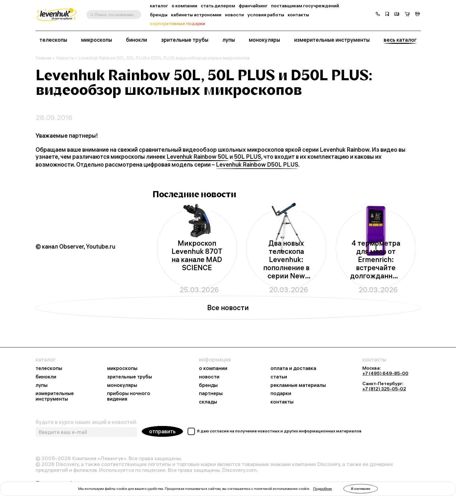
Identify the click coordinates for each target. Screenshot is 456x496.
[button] (378, 14)
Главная (43, 58)
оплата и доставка (293, 368)
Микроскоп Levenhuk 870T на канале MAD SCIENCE (197, 255)
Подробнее (322, 488)
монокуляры (264, 40)
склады (208, 402)
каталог (159, 5)
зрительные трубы (184, 40)
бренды (158, 15)
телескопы (53, 40)
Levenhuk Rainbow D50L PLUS (257, 164)
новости (234, 15)
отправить (162, 431)
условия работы (265, 15)
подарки (280, 393)
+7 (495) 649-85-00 (385, 373)
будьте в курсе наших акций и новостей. (86, 422)
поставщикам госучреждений (305, 5)
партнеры (211, 393)
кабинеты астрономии (196, 15)
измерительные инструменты (332, 40)
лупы (228, 40)
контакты (298, 15)
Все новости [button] (228, 307)
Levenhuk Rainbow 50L (197, 156)
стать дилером (218, 5)
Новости (65, 58)
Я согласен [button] (360, 488)
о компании (184, 5)
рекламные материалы (298, 385)
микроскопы (96, 40)
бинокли (136, 40)
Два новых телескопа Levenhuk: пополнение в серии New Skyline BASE (286, 259)
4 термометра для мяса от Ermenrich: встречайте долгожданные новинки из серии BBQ (376, 259)
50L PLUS (247, 156)
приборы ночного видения (128, 396)
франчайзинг (253, 5)
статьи (278, 377)
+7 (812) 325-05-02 (384, 389)
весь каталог (400, 40)
